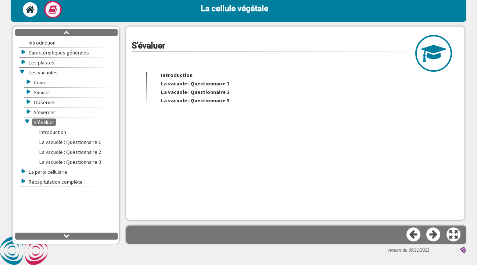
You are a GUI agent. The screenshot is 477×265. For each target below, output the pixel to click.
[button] (453, 234)
